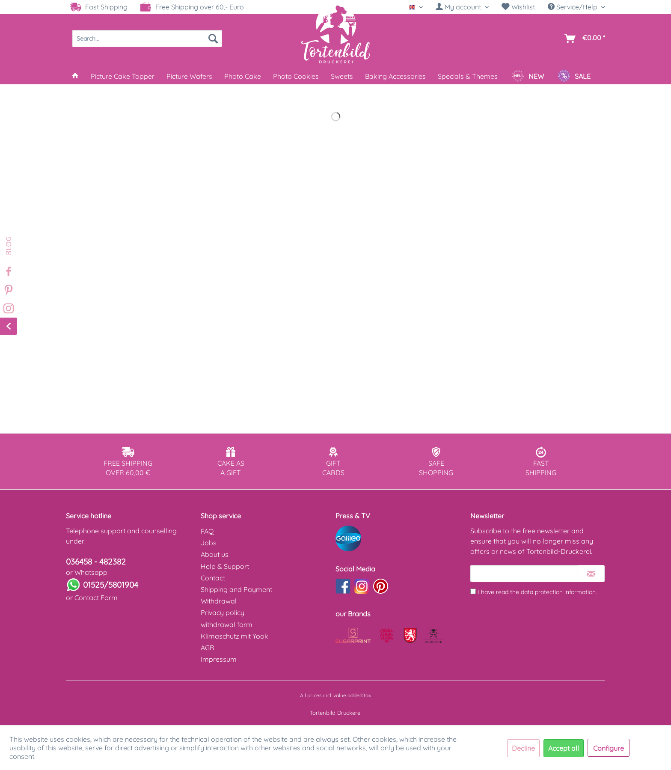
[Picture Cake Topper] (122, 76)
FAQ (207, 531)
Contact (213, 578)
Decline (523, 748)
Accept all (563, 748)
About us (215, 554)
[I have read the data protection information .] (473, 591)
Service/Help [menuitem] (573, 7)
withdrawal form (226, 624)
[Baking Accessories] (395, 76)
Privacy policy (222, 612)
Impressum (219, 659)
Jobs (209, 542)
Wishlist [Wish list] (518, 7)
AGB (207, 647)
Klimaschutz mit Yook (234, 636)
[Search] (213, 38)
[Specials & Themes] (468, 76)
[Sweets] (342, 76)
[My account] (462, 7)
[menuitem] (462, 7)
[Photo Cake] (242, 76)
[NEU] (527, 76)
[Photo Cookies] (296, 76)
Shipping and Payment (236, 589)
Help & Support (225, 566)
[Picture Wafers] (189, 76)
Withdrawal (219, 601)
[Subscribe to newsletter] (591, 573)
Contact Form (96, 597)
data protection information (558, 592)
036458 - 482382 (96, 561)
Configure (608, 748)
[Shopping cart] (583, 38)
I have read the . (537, 592)
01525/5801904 (110, 585)
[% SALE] (574, 76)
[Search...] (147, 38)
